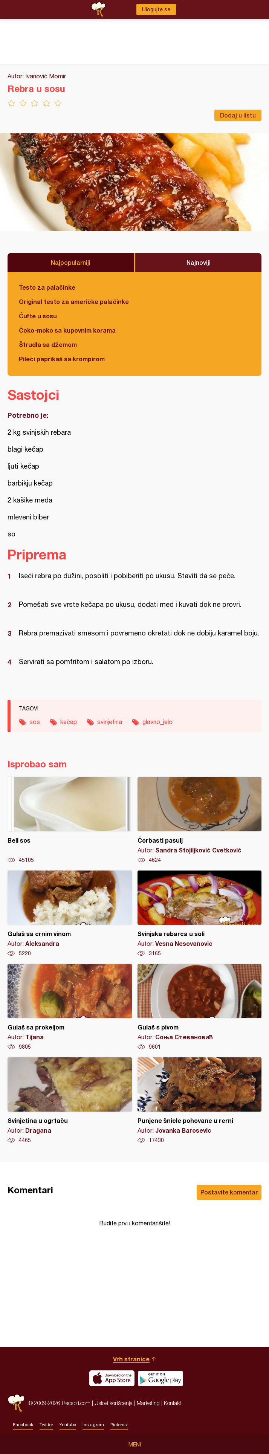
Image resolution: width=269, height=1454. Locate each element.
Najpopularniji (70, 262)
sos (34, 721)
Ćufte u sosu (38, 315)
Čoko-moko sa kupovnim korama (67, 330)
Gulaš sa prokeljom (70, 1007)
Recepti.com (16, 1403)
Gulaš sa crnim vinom (70, 914)
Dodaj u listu (238, 115)
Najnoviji (198, 262)
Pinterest (119, 1424)
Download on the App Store (111, 1378)
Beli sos (70, 820)
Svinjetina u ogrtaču (70, 1100)
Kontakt (172, 1403)
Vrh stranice (131, 1358)
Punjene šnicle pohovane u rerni (200, 1100)
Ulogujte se (156, 9)
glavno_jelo (157, 721)
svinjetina (109, 721)
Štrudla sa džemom (48, 344)
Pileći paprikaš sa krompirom (62, 358)
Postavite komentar (229, 1192)
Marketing (148, 1403)
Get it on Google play (160, 1378)
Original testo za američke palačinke (74, 301)
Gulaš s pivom (200, 1007)
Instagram (93, 1424)
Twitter (46, 1424)
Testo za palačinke (47, 287)
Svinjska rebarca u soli (200, 914)
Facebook (23, 1424)
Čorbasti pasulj (200, 820)
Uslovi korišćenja (114, 1403)
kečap (68, 721)
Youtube (68, 1424)
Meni (134, 1445)
